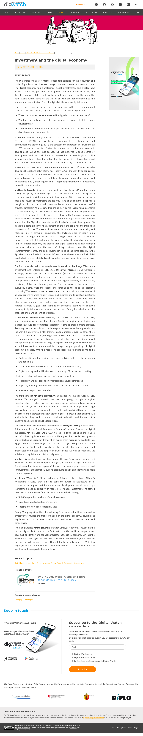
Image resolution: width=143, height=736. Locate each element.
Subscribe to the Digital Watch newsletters (95, 624)
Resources (107, 12)
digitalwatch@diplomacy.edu (93, 717)
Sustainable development (74, 563)
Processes (37, 12)
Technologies (21, 12)
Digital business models (24, 563)
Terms (130, 728)
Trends (50, 12)
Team (137, 12)
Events (62, 12)
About (113, 728)
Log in (136, 728)
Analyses (75, 12)
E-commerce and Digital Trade (49, 563)
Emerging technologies (24, 599)
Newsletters (123, 12)
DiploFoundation (67, 726)
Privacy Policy (121, 728)
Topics (6, 12)
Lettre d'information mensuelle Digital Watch (93, 661)
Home (17, 53)
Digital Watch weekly (82, 654)
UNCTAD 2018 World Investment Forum (40, 53)
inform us (73, 728)
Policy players (91, 12)
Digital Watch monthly (83, 657)
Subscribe (76, 4)
